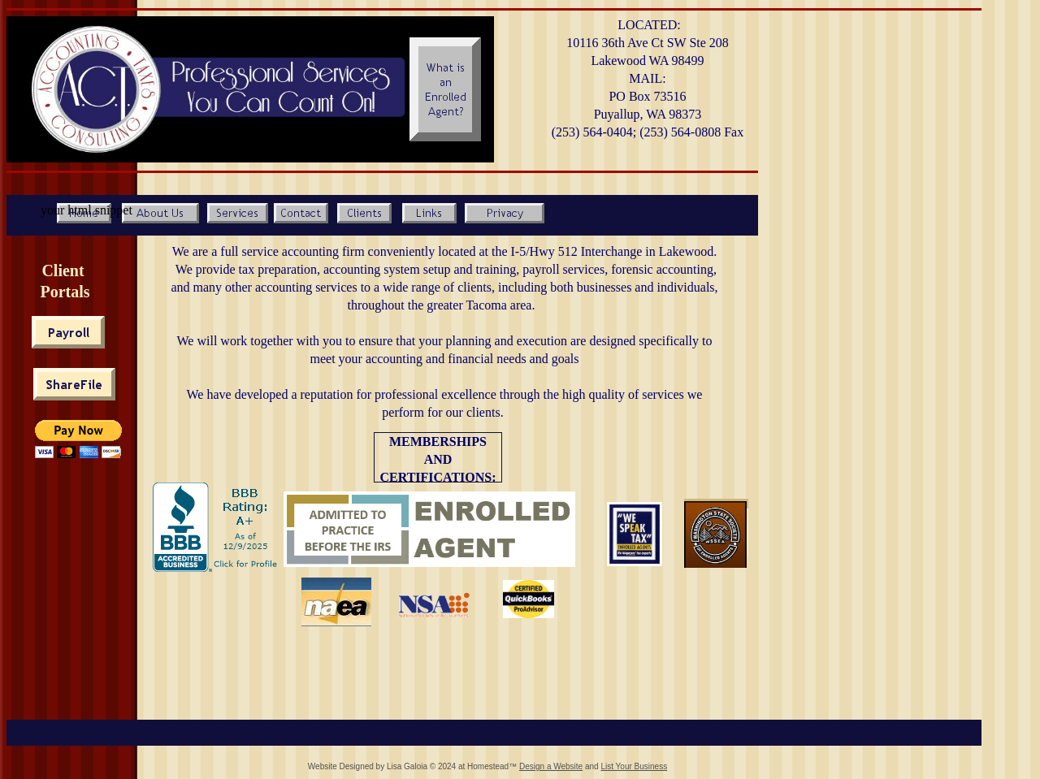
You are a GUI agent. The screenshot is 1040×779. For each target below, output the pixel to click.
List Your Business (633, 766)
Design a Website (551, 766)
